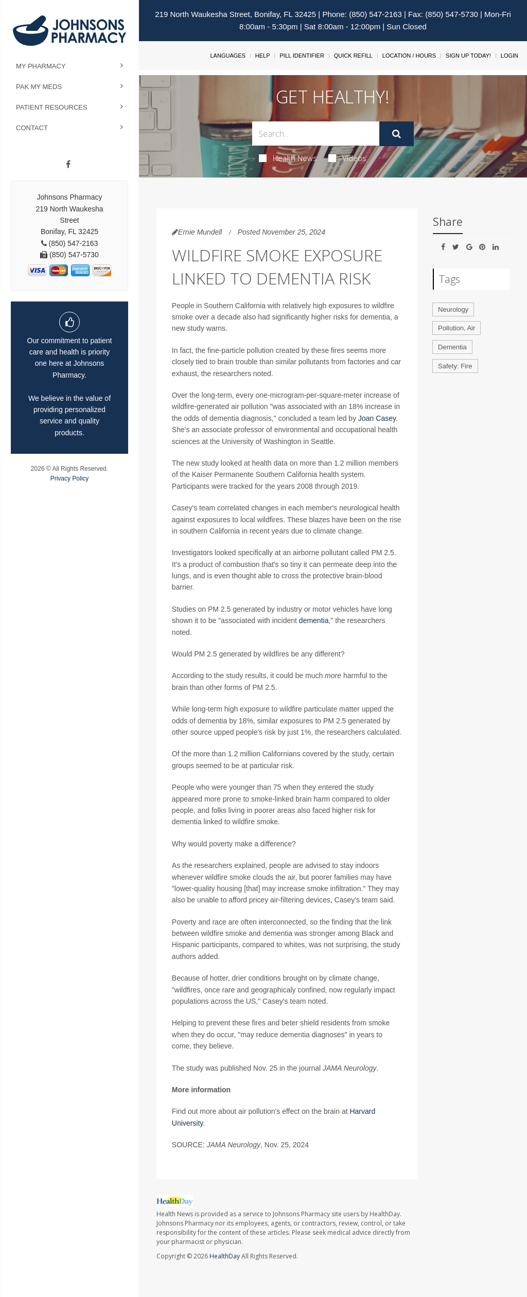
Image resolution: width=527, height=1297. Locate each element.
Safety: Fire (455, 366)
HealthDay (224, 1256)
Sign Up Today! (468, 55)
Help (262, 55)
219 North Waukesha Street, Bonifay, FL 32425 (235, 14)
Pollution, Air (456, 328)
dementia (314, 620)
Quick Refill (353, 55)
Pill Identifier (301, 55)
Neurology (453, 309)
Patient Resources (51, 107)
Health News (288, 158)
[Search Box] (315, 133)
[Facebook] (68, 165)
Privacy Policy (69, 478)
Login (509, 55)
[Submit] (396, 133)
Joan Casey (377, 418)
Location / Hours (409, 55)
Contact (32, 128)
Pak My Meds (39, 87)
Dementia (452, 347)
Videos (347, 158)
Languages (227, 55)
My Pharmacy (41, 66)
